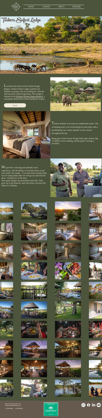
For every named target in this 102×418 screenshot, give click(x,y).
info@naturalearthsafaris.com (13, 405)
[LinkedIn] (94, 405)
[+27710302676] (18, 408)
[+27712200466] (9, 408)
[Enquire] (15, 105)
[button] (46, 7)
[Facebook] (88, 405)
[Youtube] (99, 405)
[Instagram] (83, 405)
